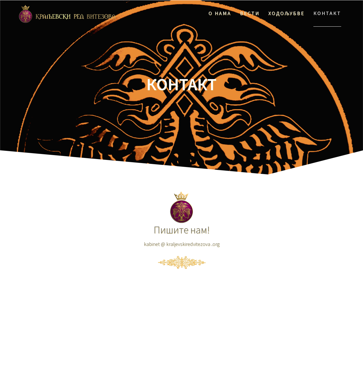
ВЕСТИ (249, 13)
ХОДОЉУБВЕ (286, 13)
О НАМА (219, 13)
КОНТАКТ (327, 13)
